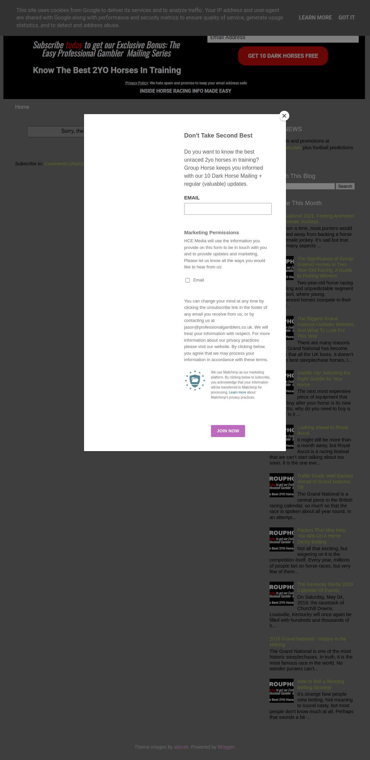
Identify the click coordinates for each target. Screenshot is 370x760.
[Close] (284, 116)
